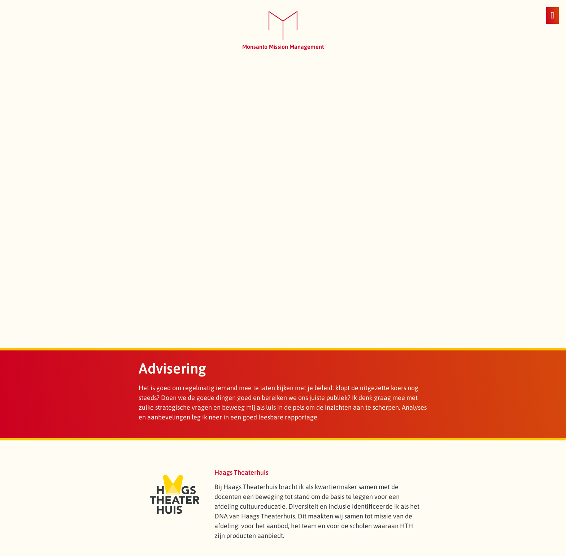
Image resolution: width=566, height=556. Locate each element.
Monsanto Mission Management (283, 46)
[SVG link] (283, 25)
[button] (552, 15)
